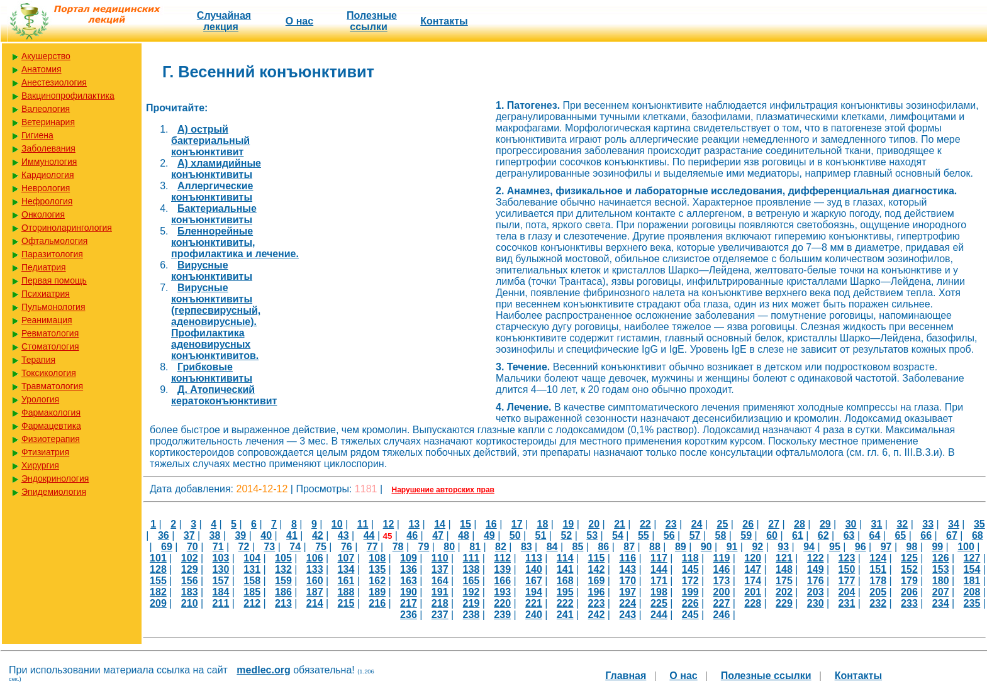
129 (189, 569)
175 (784, 580)
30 (851, 524)
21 (619, 524)
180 (940, 580)
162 (377, 580)
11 (363, 524)
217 (408, 603)
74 (295, 546)
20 (593, 524)
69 (166, 546)
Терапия (38, 360)
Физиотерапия (50, 439)
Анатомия (41, 69)
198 (658, 592)
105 (283, 558)
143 (627, 569)
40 (266, 535)
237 (440, 614)
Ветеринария (48, 122)
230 (815, 603)
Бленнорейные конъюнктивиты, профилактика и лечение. (235, 242)
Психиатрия (45, 294)
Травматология (52, 386)
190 (408, 592)
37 (189, 535)
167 (533, 580)
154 (972, 569)
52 (566, 535)
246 (721, 614)
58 (720, 535)
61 (797, 535)
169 (596, 580)
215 (346, 603)
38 (215, 535)
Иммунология (49, 162)
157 (221, 580)
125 (909, 558)
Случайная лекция (224, 21)
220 (502, 603)
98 (912, 546)
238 (471, 614)
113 (533, 558)
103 (221, 558)
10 (337, 524)
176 (815, 580)
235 (972, 603)
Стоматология (50, 346)
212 (251, 603)
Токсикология (48, 373)
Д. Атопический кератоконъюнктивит (224, 395)
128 (158, 569)
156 (189, 580)
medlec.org (263, 670)
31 (877, 524)
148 (784, 569)
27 (773, 524)
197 (627, 592)
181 (972, 580)
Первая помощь (54, 280)
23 (671, 524)
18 (543, 524)
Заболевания (48, 148)
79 (424, 546)
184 (221, 592)
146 (721, 569)
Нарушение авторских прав (443, 489)
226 (690, 603)
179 (909, 580)
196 (596, 592)
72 (244, 546)
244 (658, 614)
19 (568, 524)
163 (408, 580)
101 (158, 558)
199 (690, 592)
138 (471, 569)
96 (860, 546)
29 (825, 524)
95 (834, 546)
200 (721, 592)
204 (847, 592)
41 (292, 535)
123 (847, 558)
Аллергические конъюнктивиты (212, 191)
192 (471, 592)
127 (972, 558)
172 (690, 580)
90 (706, 546)
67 (951, 535)
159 (283, 580)
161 (346, 580)
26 (748, 524)
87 (629, 546)
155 (158, 580)
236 (408, 614)
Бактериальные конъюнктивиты (214, 214)
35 (979, 524)
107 (346, 558)
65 (900, 535)
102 (189, 558)
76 (346, 546)
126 (940, 558)
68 (977, 535)
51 (541, 535)
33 (928, 524)
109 (408, 558)
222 (565, 603)
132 (283, 569)
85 (578, 546)
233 (909, 603)
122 (815, 558)
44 (369, 535)
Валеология (45, 109)
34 (953, 524)
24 (697, 524)
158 (251, 580)
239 (502, 614)
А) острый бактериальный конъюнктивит (210, 140)
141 (565, 569)
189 (377, 592)
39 (240, 535)
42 (317, 535)
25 (722, 524)
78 (398, 546)
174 (752, 580)
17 (517, 524)
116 (627, 558)
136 (408, 569)
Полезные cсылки (372, 21)
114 (565, 558)
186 (283, 592)
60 (772, 535)
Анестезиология (54, 82)
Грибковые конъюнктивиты (211, 373)
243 (627, 614)
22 (645, 524)
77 (372, 546)
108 (377, 558)
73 (269, 546)
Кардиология (47, 175)
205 (877, 592)
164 (440, 580)
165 (471, 580)
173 (721, 580)
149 (815, 569)
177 (847, 580)
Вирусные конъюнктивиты (211, 271)
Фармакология (51, 412)
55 (643, 535)
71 (218, 546)
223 (596, 603)
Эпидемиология (53, 492)
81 (475, 546)
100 (965, 546)
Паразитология (52, 254)
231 (847, 603)
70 (192, 546)
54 (617, 535)
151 (877, 569)
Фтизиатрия (45, 452)
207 (940, 592)
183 (189, 592)
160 (314, 580)
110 (440, 558)
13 (414, 524)
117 (658, 558)
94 (809, 546)
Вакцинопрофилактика (67, 96)
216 (377, 603)
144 (658, 569)
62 (823, 535)
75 (320, 546)
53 (592, 535)
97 (886, 546)
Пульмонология (53, 307)
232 (877, 603)
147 (752, 569)
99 (937, 546)
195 (565, 592)
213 (283, 603)
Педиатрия (43, 267)
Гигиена (37, 135)
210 (189, 603)
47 (437, 535)
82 (500, 546)
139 (502, 569)
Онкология (43, 214)
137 (440, 569)
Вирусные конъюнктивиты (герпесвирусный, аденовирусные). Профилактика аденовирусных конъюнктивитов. (215, 321)
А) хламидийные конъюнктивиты (216, 169)
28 (799, 524)
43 (343, 535)
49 (489, 535)
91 (732, 546)
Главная (625, 675)
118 (690, 558)
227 (721, 603)
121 (784, 558)
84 (552, 546)
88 (655, 546)
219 (471, 603)
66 (926, 535)
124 (877, 558)
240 (533, 614)
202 (784, 592)
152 (909, 569)
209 (158, 603)
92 (757, 546)
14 (439, 524)
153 (940, 569)
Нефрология (46, 201)
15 (465, 524)
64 (875, 535)
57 (695, 535)
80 (449, 546)
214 (314, 603)
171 (658, 580)
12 (388, 524)
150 (847, 569)
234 (940, 603)
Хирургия (40, 465)
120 (752, 558)
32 (902, 524)
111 (471, 558)
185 (251, 592)
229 (784, 603)
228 (752, 603)
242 (596, 614)
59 (746, 535)
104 (251, 558)
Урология (40, 399)
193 (502, 592)
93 (783, 546)
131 (251, 569)
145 (690, 569)
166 (502, 580)
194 (533, 592)
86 (603, 546)
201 (752, 592)
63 (849, 535)
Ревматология (50, 333)
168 (565, 580)
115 (596, 558)
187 (314, 592)
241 (565, 614)
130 (221, 569)
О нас (299, 21)
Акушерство (45, 56)
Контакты (443, 21)
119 (721, 558)
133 (314, 569)
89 (680, 546)
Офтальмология (54, 241)
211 (221, 603)
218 (440, 603)
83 (526, 546)
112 (502, 558)
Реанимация (46, 320)
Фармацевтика (51, 426)
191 (440, 592)
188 (346, 592)
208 (972, 592)
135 (377, 569)
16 (491, 524)
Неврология (45, 188)
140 (533, 569)
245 (690, 614)
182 (158, 592)
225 (658, 603)
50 (515, 535)
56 (669, 535)
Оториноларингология (66, 228)
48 (463, 535)
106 (314, 558)
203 (815, 592)
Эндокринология (55, 478)
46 (412, 535)
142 (596, 569)
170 (627, 580)
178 (877, 580)
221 (533, 603)
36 (163, 535)
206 (909, 592)
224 (627, 603)
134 (346, 569)
